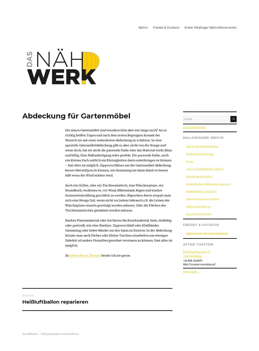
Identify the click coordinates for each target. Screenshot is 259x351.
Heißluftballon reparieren (201, 191)
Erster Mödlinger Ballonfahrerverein (211, 27)
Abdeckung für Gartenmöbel (207, 233)
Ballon (143, 27)
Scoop (189, 161)
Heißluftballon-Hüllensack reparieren (208, 184)
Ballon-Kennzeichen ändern (202, 199)
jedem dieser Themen (85, 255)
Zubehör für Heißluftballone (202, 146)
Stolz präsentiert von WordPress (60, 334)
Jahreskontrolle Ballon (199, 176)
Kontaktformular (194, 128)
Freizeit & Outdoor (166, 27)
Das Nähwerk (30, 334)
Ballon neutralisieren (198, 206)
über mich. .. (191, 272)
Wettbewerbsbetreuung (200, 154)
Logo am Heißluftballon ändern (204, 169)
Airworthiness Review (198, 214)
